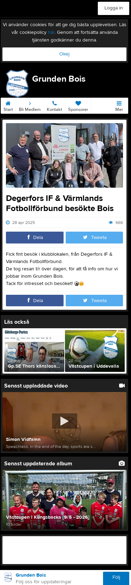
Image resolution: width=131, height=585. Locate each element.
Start (8, 105)
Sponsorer (78, 105)
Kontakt (54, 105)
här (51, 32)
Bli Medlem (30, 105)
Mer (119, 105)
